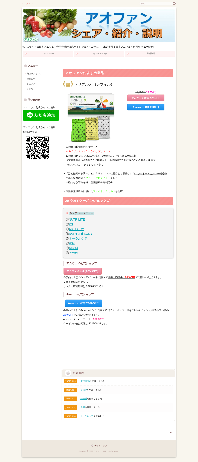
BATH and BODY (81, 233)
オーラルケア (78, 238)
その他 (73, 253)
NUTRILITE (77, 219)
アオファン (27, 3)
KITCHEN (85, 381)
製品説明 (151, 53)
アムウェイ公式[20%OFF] (145, 98)
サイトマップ (100, 445)
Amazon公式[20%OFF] (146, 107)
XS (71, 224)
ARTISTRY (76, 229)
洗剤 (72, 243)
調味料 (73, 248)
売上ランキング (100, 53)
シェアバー (49, 53)
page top (171, 432)
